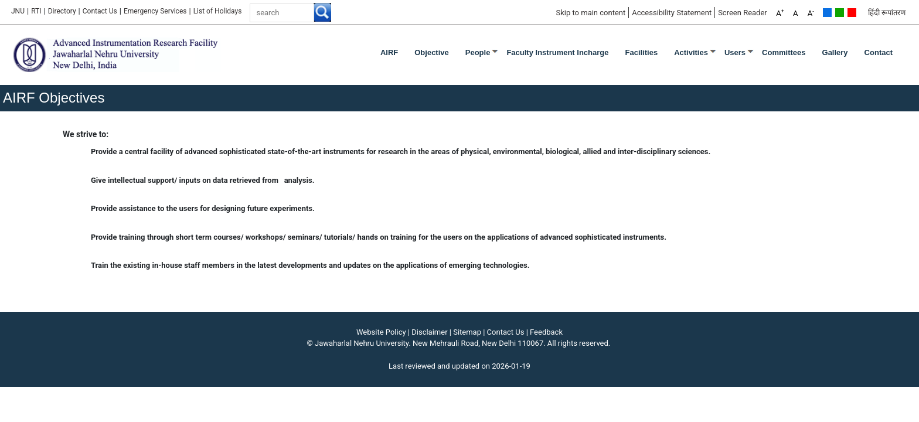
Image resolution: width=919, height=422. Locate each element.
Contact (878, 52)
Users (735, 52)
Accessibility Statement (672, 12)
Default (827, 12)
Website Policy (381, 332)
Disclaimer (429, 332)
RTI (36, 11)
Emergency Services (155, 11)
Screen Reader (742, 12)
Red (851, 12)
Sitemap (467, 332)
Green (839, 12)
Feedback (546, 332)
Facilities (641, 52)
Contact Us (100, 11)
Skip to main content (590, 12)
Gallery (835, 52)
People (478, 52)
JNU (18, 11)
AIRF (389, 52)
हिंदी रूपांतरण (887, 12)
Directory (62, 11)
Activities (691, 52)
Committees (783, 52)
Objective (431, 52)
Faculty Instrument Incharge (557, 52)
